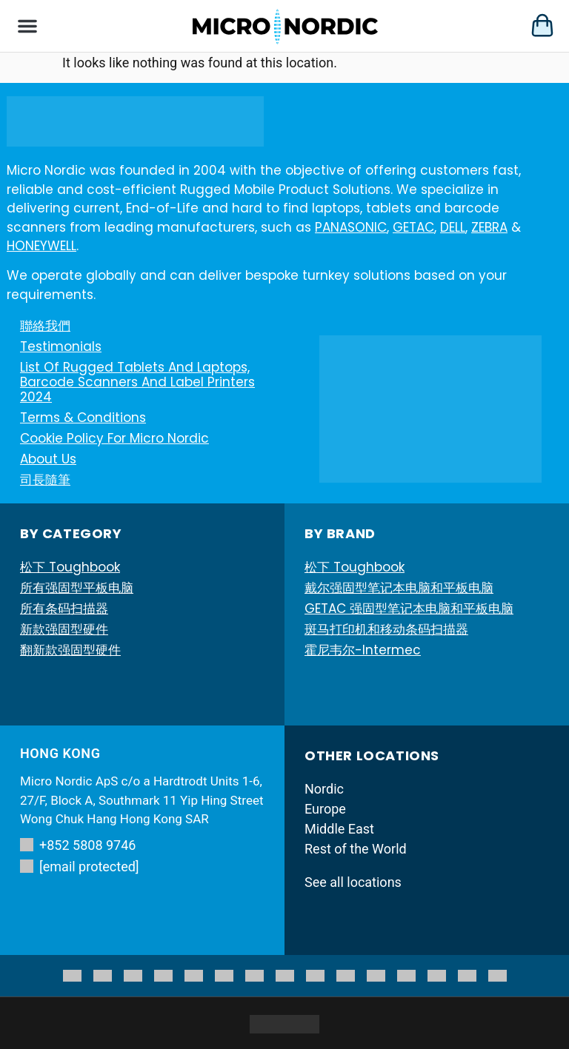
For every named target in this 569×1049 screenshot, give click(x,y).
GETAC (413, 227)
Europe (325, 809)
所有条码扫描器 (64, 608)
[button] (27, 25)
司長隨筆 (45, 480)
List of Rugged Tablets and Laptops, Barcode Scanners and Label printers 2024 (137, 382)
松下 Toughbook (70, 567)
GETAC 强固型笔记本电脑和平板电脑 (409, 608)
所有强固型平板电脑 (76, 588)
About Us (48, 459)
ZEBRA (489, 227)
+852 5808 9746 (78, 845)
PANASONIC (351, 227)
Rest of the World (356, 849)
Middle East (339, 829)
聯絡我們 (45, 326)
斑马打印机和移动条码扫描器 (386, 629)
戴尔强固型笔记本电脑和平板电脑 (399, 588)
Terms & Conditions (83, 417)
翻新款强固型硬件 (70, 650)
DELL (452, 227)
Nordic (324, 789)
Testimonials (61, 346)
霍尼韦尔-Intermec (363, 650)
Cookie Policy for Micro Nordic (114, 438)
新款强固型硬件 (64, 629)
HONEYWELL (41, 246)
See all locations (353, 882)
